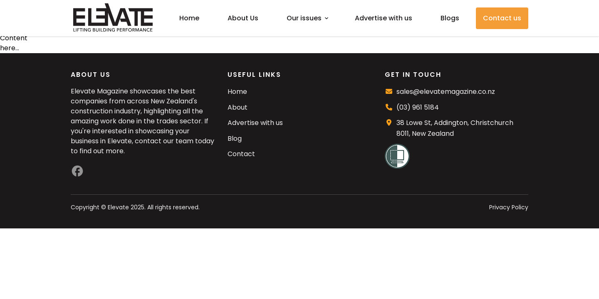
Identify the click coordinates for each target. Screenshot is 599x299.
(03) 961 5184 (417, 107)
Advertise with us (383, 18)
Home (189, 18)
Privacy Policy (508, 207)
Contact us (502, 18)
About (238, 107)
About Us (243, 18)
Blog (235, 138)
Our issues (304, 18)
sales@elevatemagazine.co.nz (445, 91)
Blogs (450, 18)
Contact (241, 154)
